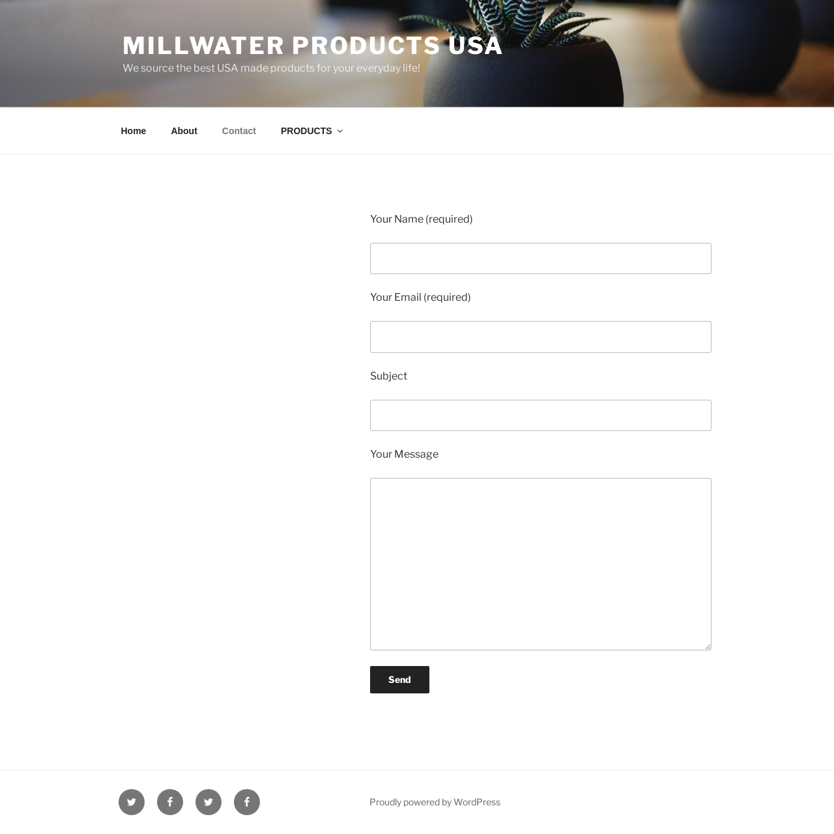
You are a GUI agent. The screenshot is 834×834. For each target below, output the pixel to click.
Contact (239, 131)
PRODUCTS (313, 131)
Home (134, 131)
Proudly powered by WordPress (434, 801)
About (184, 131)
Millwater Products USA (313, 45)
